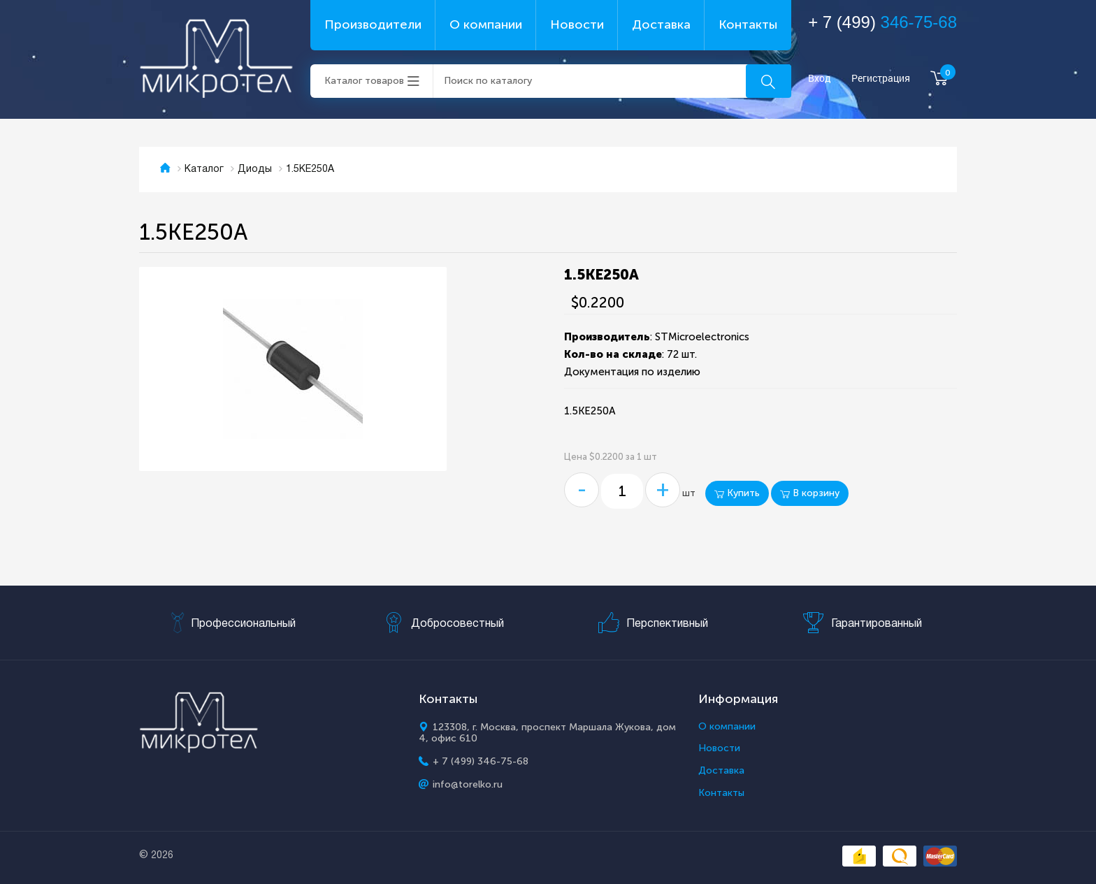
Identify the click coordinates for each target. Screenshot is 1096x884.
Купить (737, 493)
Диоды (255, 169)
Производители (372, 24)
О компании (485, 24)
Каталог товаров (364, 81)
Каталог (204, 169)
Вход (819, 79)
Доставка (661, 24)
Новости (577, 24)
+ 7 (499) (882, 22)
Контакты (748, 24)
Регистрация (880, 79)
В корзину (809, 493)
